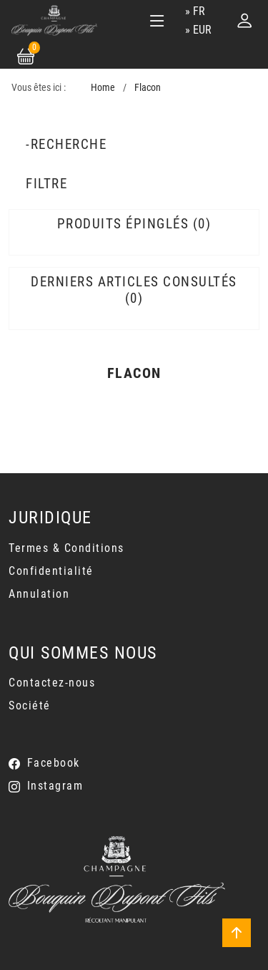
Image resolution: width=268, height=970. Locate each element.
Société (30, 705)
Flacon (147, 88)
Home (103, 88)
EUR (202, 30)
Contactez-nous (52, 682)
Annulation (39, 594)
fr (199, 11)
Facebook (53, 763)
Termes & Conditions (66, 548)
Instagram (55, 785)
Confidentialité (51, 571)
